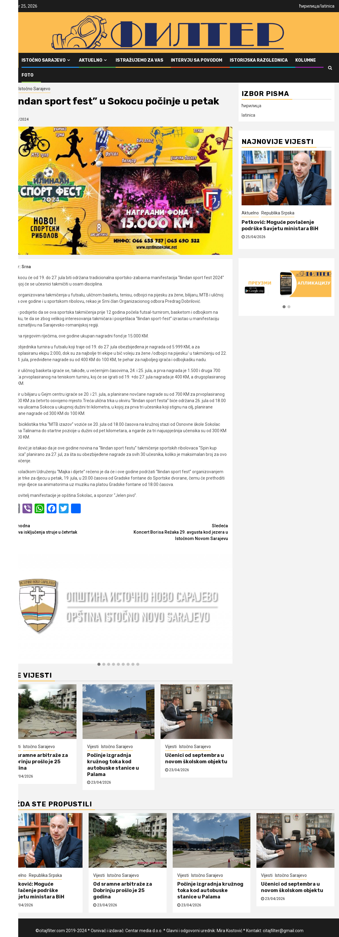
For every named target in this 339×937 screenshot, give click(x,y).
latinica (327, 6)
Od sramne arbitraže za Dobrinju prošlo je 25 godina (38, 761)
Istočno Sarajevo (44, 60)
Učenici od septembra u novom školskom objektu (196, 758)
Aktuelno (90, 60)
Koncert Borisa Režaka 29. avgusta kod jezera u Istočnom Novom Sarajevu (173, 532)
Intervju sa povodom (196, 60)
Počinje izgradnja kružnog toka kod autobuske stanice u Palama (113, 764)
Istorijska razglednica (259, 60)
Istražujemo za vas (139, 60)
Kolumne (305, 60)
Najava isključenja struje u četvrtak (63, 529)
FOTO (27, 75)
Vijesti (10, 88)
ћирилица (309, 6)
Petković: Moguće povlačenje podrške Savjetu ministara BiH (280, 225)
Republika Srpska (277, 212)
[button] (99, 664)
